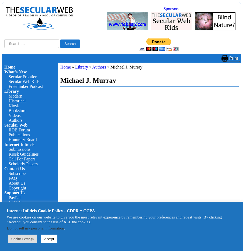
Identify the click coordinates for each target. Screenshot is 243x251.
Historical (17, 101)
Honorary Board (23, 139)
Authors (16, 120)
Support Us (14, 193)
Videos (14, 115)
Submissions (19, 149)
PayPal (14, 197)
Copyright (17, 188)
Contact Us (14, 168)
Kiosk (14, 105)
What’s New (15, 72)
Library (11, 91)
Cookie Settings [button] (22, 239)
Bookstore (17, 110)
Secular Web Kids (24, 81)
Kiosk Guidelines (24, 154)
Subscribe (17, 173)
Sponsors (171, 8)
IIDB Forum (19, 130)
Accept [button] (49, 239)
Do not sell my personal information (35, 228)
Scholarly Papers (23, 164)
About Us (17, 183)
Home (9, 67)
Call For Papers (22, 159)
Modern (15, 96)
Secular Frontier (23, 76)
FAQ (13, 178)
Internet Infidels (19, 144)
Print (233, 58)
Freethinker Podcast (26, 86)
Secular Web (15, 125)
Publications (19, 134)
